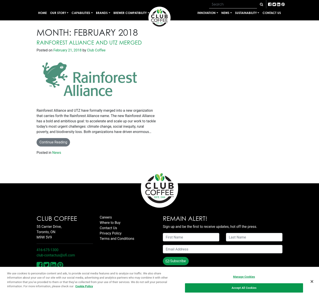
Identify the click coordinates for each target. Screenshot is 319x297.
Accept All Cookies (243, 288)
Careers (106, 217)
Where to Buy (110, 223)
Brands (102, 13)
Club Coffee (96, 50)
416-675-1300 (47, 250)
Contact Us (272, 13)
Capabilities (81, 13)
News (225, 13)
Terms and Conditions (117, 238)
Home (42, 13)
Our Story (58, 13)
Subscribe (176, 261)
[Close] (312, 281)
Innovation (206, 13)
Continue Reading (53, 142)
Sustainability (246, 13)
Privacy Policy (111, 233)
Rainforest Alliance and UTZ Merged (89, 42)
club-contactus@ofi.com (56, 255)
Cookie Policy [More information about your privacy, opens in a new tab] (84, 286)
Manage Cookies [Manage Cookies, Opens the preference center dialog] (244, 276)
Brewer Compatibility (130, 13)
